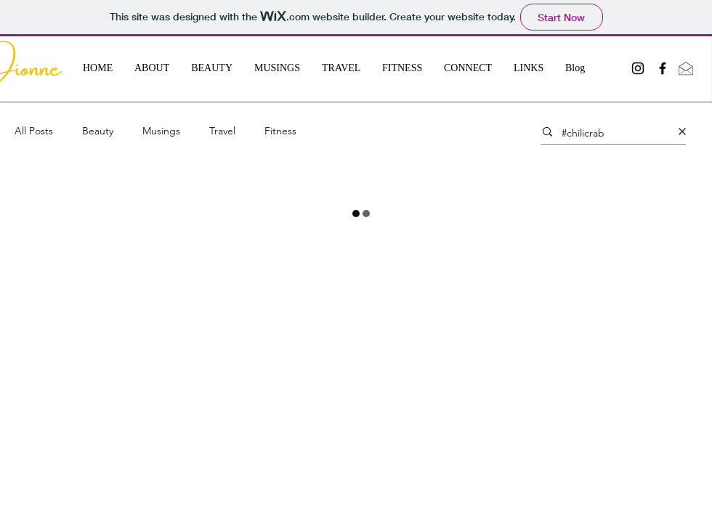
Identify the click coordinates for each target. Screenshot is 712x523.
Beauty (97, 130)
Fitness (280, 130)
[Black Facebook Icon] (663, 68)
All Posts (34, 130)
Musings (161, 130)
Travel (222, 130)
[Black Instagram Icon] (638, 68)
